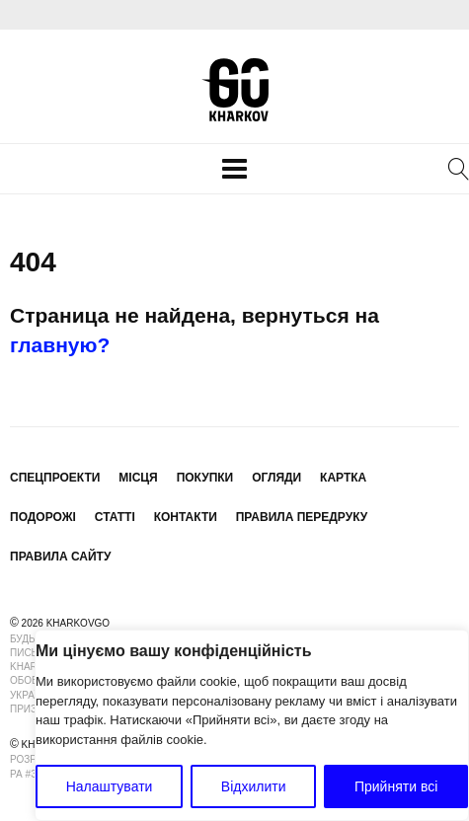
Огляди (276, 478)
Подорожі (43, 517)
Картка (343, 478)
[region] (252, 725)
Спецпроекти (55, 478)
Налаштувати (109, 786)
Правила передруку (302, 517)
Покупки (205, 478)
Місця (137, 478)
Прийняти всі (395, 786)
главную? (60, 345)
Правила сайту (60, 556)
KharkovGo (235, 89)
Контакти (185, 517)
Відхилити (253, 786)
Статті (115, 517)
